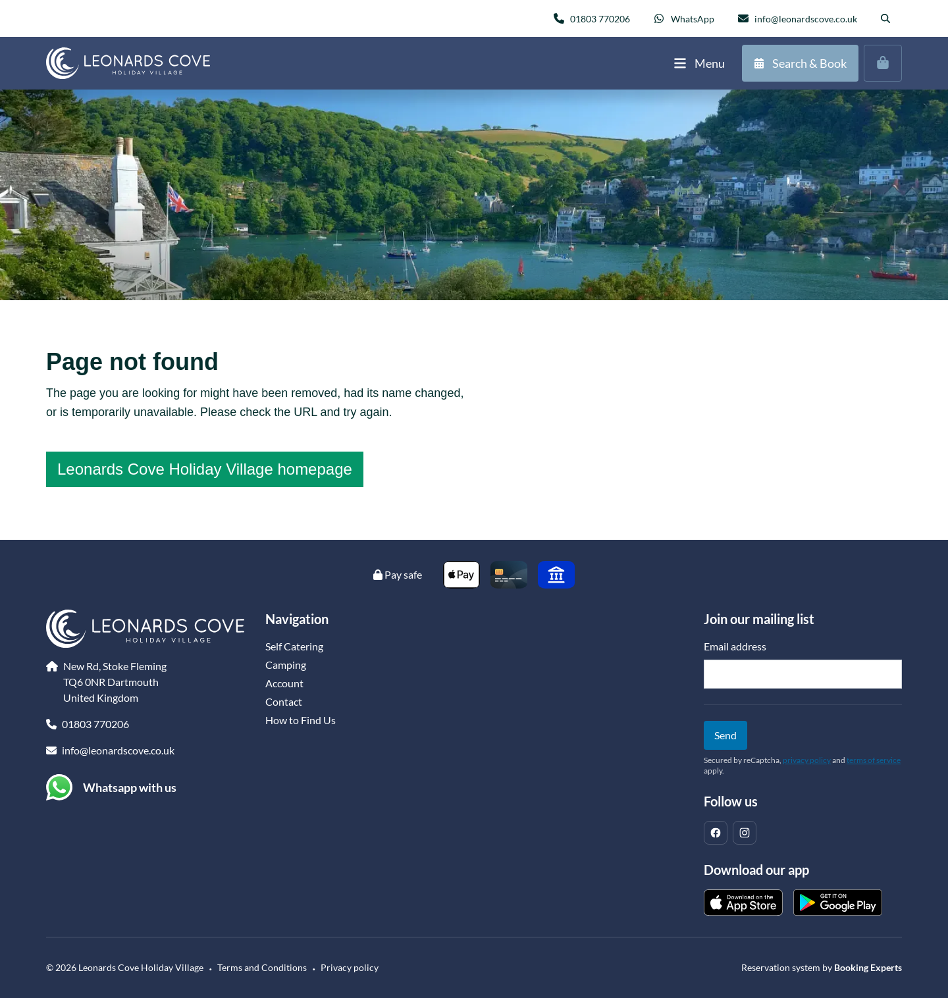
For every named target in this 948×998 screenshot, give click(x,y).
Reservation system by (821, 967)
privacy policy (807, 760)
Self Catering (294, 646)
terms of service (874, 760)
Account (284, 683)
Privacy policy (350, 967)
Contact (283, 701)
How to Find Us (300, 720)
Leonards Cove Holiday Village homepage (204, 469)
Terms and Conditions (262, 967)
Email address (735, 646)
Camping (285, 664)
